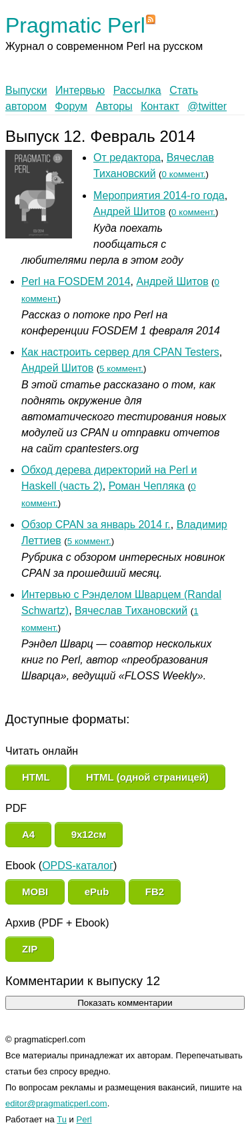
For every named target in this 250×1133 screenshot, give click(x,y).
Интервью (80, 90)
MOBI (35, 891)
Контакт (160, 106)
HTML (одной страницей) (147, 777)
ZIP (29, 948)
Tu (62, 1119)
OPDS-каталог (77, 865)
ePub (97, 891)
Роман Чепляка (147, 486)
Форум (71, 106)
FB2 (154, 891)
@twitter (207, 106)
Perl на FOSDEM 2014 (76, 281)
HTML (36, 777)
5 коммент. (121, 369)
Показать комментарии (125, 1003)
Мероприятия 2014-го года (159, 195)
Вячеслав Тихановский (131, 610)
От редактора (127, 157)
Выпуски (26, 90)
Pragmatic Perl (75, 25)
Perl (84, 1119)
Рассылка (137, 90)
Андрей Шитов (129, 211)
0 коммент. (184, 174)
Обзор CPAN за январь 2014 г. (96, 524)
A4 (28, 834)
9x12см (89, 834)
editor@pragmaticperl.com (56, 1103)
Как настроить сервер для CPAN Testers (120, 352)
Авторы (113, 106)
